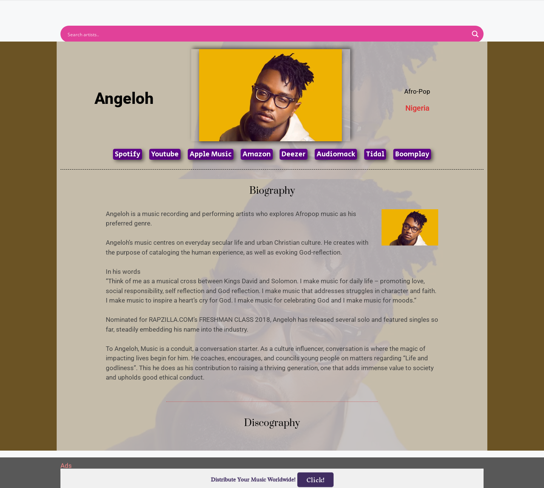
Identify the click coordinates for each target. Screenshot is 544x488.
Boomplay (412, 154)
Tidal (375, 154)
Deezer (293, 154)
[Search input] (267, 34)
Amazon (257, 154)
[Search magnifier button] (475, 34)
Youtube (165, 154)
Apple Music (211, 154)
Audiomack (336, 154)
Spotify (127, 154)
